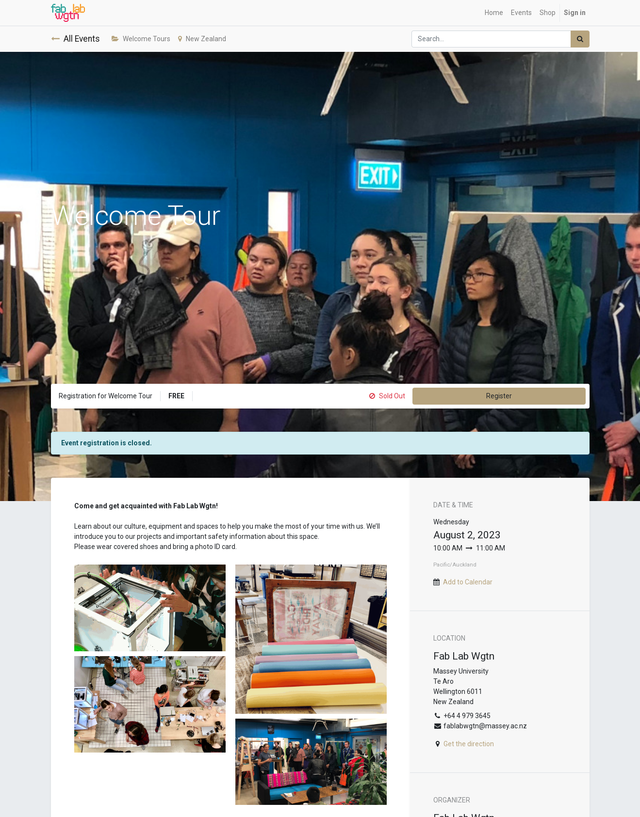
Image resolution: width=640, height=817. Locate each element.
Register (499, 396)
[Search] (580, 39)
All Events (75, 39)
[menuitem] (494, 13)
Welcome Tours (141, 39)
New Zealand (202, 39)
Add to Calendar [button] (467, 582)
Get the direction (468, 744)
